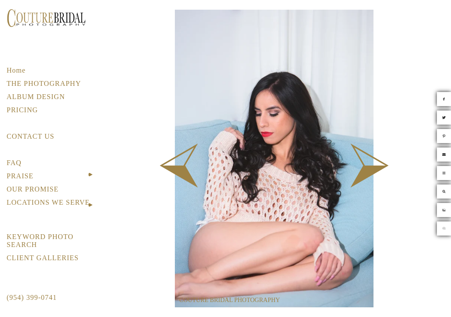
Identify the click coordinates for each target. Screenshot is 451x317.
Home (16, 70)
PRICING (22, 110)
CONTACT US (30, 136)
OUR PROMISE (33, 189)
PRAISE (20, 176)
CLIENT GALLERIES (43, 258)
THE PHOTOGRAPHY (44, 83)
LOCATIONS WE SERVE (48, 202)
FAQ (14, 162)
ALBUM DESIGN (36, 96)
